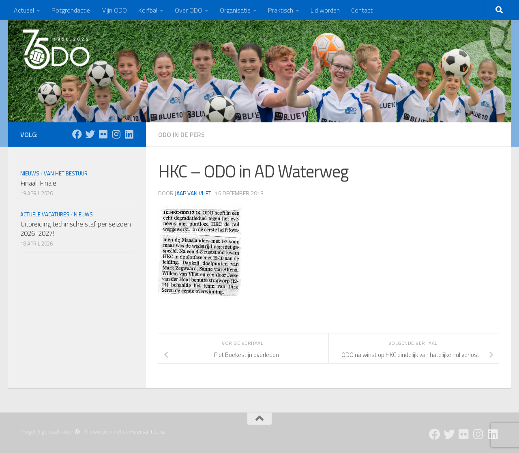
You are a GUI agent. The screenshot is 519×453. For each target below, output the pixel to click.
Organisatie (235, 10)
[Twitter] (90, 134)
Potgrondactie (70, 10)
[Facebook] (77, 134)
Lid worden (325, 10)
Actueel (24, 10)
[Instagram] (116, 134)
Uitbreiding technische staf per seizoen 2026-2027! (75, 229)
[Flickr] (103, 134)
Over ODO (188, 10)
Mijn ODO (114, 10)
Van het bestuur (66, 173)
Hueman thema (147, 431)
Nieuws (29, 173)
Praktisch (280, 10)
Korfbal (147, 10)
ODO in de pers (181, 134)
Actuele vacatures (44, 214)
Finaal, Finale (38, 183)
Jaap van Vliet (193, 193)
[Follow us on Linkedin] (129, 134)
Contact (362, 10)
